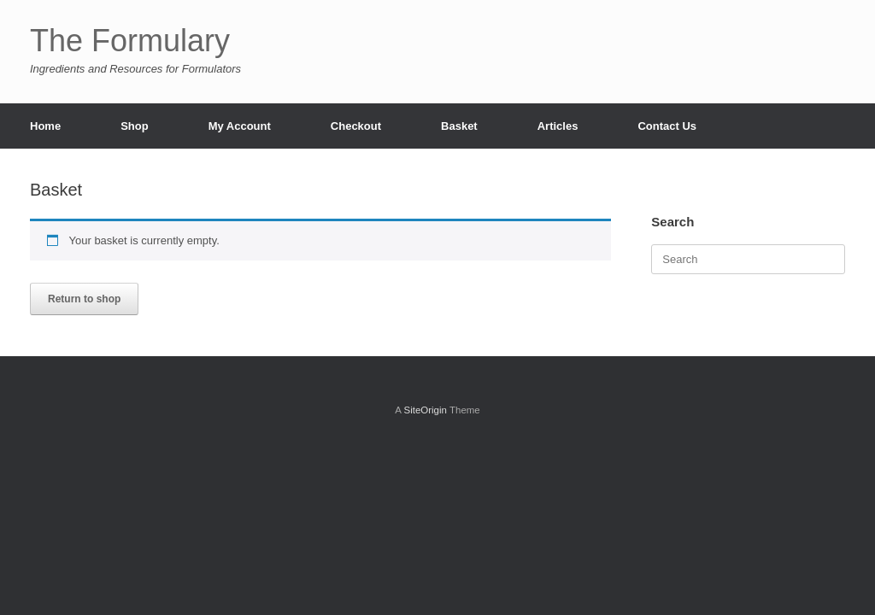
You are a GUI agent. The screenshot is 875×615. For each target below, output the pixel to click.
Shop (134, 126)
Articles (557, 126)
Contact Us (666, 126)
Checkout (356, 126)
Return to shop (84, 299)
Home (45, 126)
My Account (239, 126)
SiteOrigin (425, 410)
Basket (459, 126)
